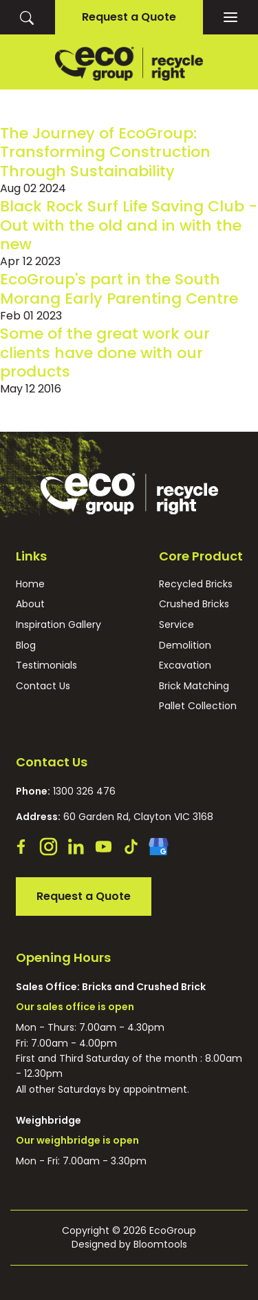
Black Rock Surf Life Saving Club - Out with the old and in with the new (128, 225)
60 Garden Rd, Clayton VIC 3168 (114, 817)
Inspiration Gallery (58, 624)
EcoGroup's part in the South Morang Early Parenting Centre (119, 288)
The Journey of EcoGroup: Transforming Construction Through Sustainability (105, 152)
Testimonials (46, 665)
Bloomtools (160, 1244)
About (30, 604)
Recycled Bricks (196, 584)
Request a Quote (129, 17)
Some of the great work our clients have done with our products (105, 352)
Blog (26, 645)
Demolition (185, 645)
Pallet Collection (198, 706)
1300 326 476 (66, 791)
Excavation (185, 665)
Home (30, 584)
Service (176, 624)
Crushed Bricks (194, 604)
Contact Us (43, 686)
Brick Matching (194, 686)
